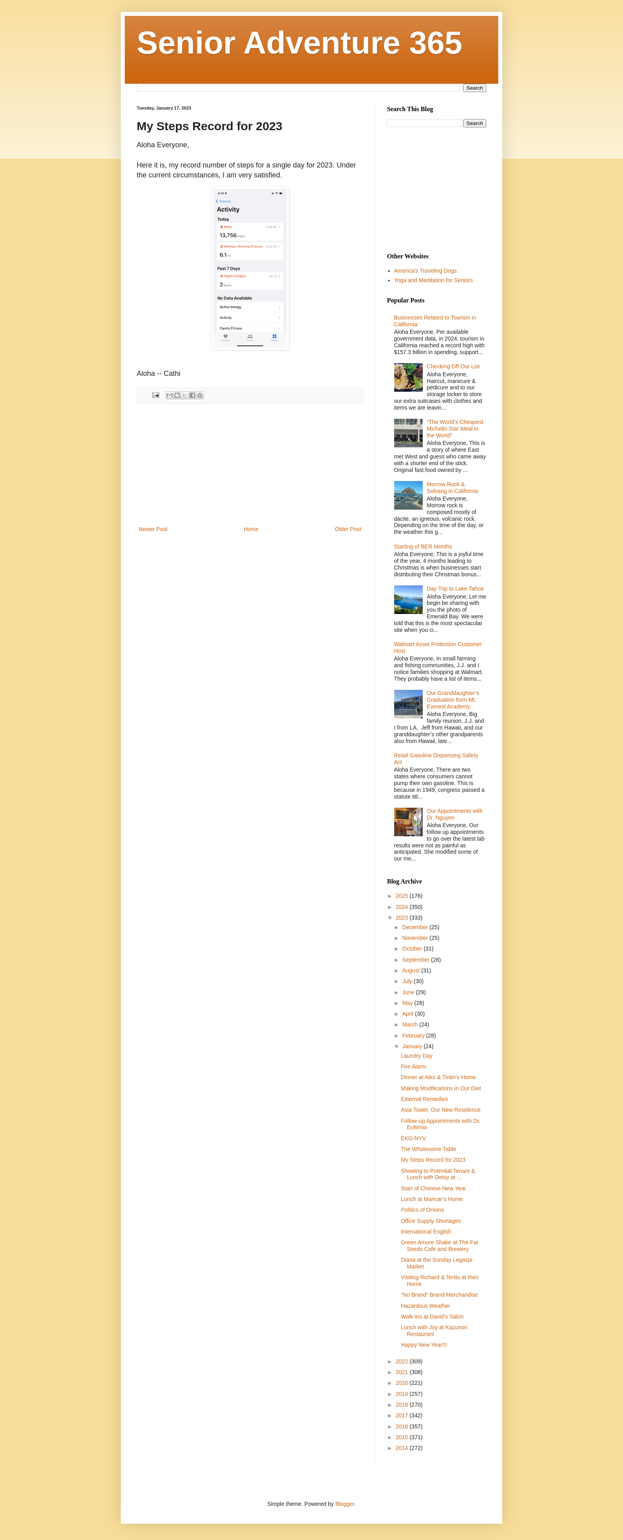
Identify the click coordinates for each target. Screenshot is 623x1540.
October (413, 948)
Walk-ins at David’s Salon (432, 1316)
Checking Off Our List (453, 366)
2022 (403, 1361)
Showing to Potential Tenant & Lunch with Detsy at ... (438, 1174)
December (415, 927)
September (416, 960)
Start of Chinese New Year (433, 1188)
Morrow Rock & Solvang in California (452, 487)
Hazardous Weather (425, 1306)
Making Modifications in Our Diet (441, 1088)
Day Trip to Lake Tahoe (455, 588)
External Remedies (424, 1099)
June (409, 992)
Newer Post (153, 529)
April (408, 1014)
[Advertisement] (250, 464)
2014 (403, 1448)
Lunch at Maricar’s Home (432, 1199)
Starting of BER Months (423, 546)
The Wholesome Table (428, 1149)
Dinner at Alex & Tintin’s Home (438, 1077)
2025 (403, 896)
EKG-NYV (413, 1138)
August (411, 970)
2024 (403, 907)
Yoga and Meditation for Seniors (433, 280)
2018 (403, 1404)
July (408, 981)
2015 (403, 1437)
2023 (403, 917)
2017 (403, 1415)
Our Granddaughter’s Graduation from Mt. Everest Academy (453, 700)
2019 (403, 1394)
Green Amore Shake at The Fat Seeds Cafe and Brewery (439, 1245)
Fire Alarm (413, 1066)
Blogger (344, 1504)
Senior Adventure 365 (299, 42)
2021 (403, 1372)
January (413, 1046)
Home (251, 529)
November (415, 938)
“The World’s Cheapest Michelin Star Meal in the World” (455, 429)
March (410, 1024)
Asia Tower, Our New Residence (441, 1110)
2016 (403, 1426)
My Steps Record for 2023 (433, 1160)
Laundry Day (416, 1056)
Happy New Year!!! (424, 1345)
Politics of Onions (422, 1210)
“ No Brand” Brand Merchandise (439, 1295)
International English (426, 1231)
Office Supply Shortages (431, 1221)
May (408, 1003)
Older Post (348, 529)
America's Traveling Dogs (425, 271)
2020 (403, 1383)
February (414, 1035)
